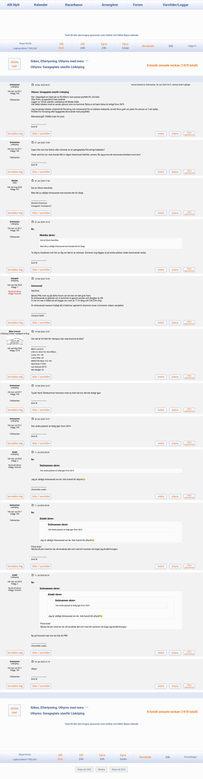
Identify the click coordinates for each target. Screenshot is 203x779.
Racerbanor (74, 5)
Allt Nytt (13, 5)
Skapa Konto (25, 43)
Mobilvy (101, 769)
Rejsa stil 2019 (118, 769)
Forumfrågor (190, 756)
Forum (138, 5)
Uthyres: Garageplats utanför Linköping (58, 67)
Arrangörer (110, 5)
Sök (171, 46)
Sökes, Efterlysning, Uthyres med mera (60, 61)
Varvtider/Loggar (175, 5)
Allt (82, 46)
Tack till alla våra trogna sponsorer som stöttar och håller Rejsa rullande (101, 35)
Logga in (192, 45)
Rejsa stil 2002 (84, 769)
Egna (104, 46)
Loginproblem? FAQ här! (25, 48)
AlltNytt (61, 46)
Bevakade (148, 46)
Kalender (41, 5)
